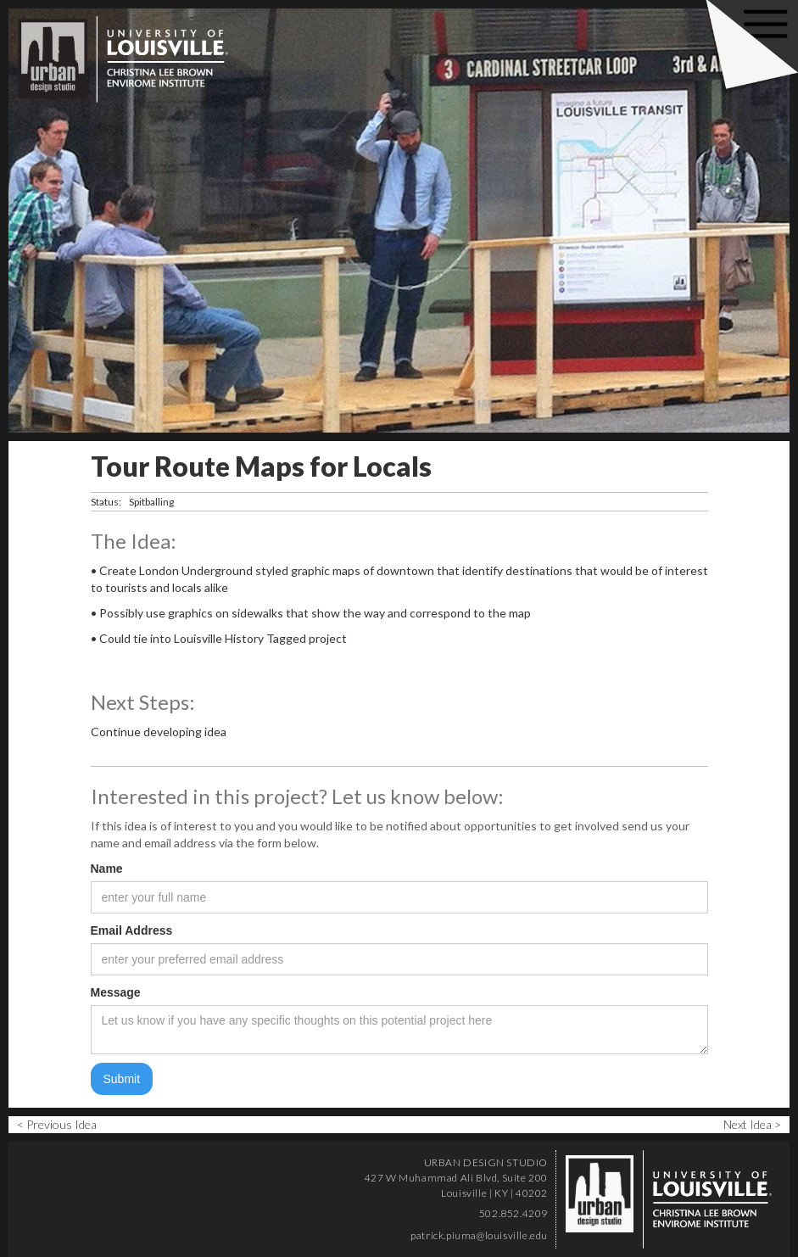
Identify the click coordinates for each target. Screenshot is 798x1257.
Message (116, 992)
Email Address (132, 930)
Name (107, 868)
